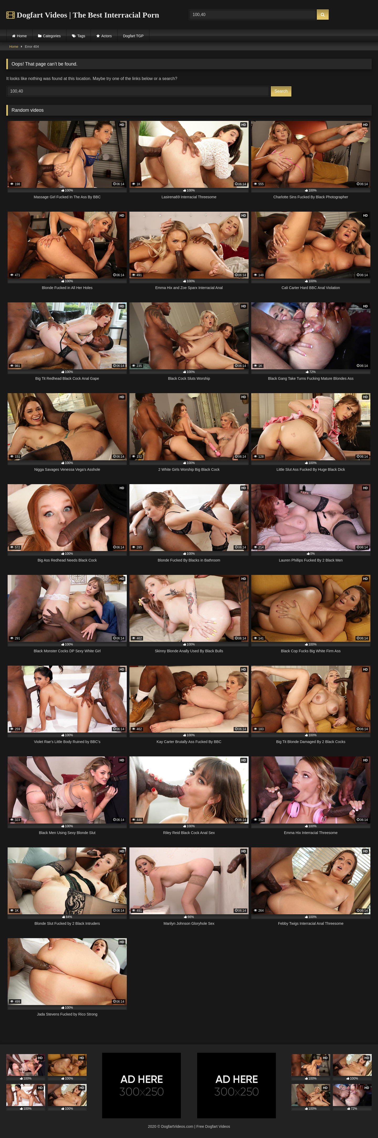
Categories (52, 36)
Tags (81, 36)
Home (22, 36)
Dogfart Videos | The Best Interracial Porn (82, 14)
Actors (106, 36)
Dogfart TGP (133, 36)
